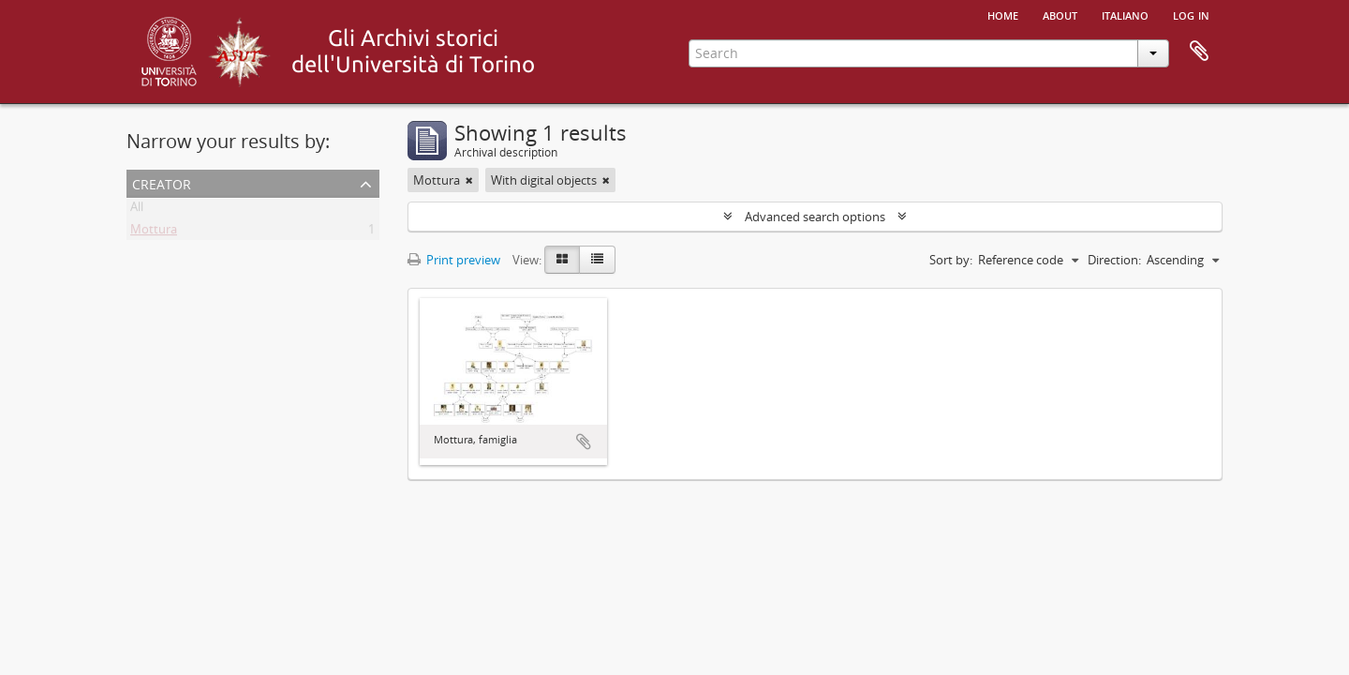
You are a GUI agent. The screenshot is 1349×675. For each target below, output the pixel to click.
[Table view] (597, 260)
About (1060, 14)
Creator (161, 182)
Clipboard (1199, 51)
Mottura (153, 232)
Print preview (454, 259)
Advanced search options (815, 216)
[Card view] (562, 260)
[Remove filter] (469, 180)
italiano (1125, 14)
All (136, 210)
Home (1002, 14)
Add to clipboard (583, 441)
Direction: (1114, 259)
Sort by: (950, 259)
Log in (1191, 14)
